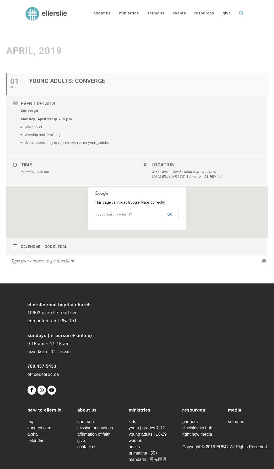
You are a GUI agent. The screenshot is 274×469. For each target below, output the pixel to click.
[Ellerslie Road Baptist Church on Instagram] (41, 390)
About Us (95, 13)
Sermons (149, 13)
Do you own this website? (113, 214)
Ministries (122, 13)
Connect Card (40, 428)
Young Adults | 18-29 (148, 434)
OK (169, 214)
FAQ (30, 421)
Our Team (85, 421)
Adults (134, 447)
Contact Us (86, 447)
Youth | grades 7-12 (147, 428)
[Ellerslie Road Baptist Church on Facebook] (32, 390)
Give (220, 13)
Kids (132, 421)
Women (135, 440)
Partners (190, 421)
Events (172, 13)
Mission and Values (95, 428)
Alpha (33, 434)
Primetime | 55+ (143, 453)
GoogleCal (56, 247)
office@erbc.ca (43, 374)
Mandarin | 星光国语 (147, 459)
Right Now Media (197, 434)
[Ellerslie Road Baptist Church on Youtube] (51, 390)
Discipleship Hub (197, 428)
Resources (197, 13)
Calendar (31, 247)
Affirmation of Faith (94, 434)
